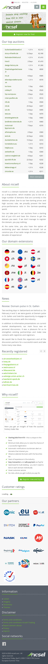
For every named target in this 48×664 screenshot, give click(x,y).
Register (25, 2)
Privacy (6, 628)
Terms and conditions (12, 619)
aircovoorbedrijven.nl (12, 358)
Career (6, 599)
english (17, 2)
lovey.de (6, 361)
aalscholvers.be (10, 373)
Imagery (6, 602)
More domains (36, 177)
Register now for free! (24, 34)
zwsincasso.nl (9, 367)
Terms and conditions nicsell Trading (19, 622)
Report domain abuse (12, 625)
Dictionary (7, 604)
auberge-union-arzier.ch (13, 376)
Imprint (6, 631)
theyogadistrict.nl (10, 364)
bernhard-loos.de (10, 385)
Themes (6, 607)
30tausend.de (9, 370)
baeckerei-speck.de (11, 379)
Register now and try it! (31, 479)
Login (33, 2)
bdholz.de (7, 382)
